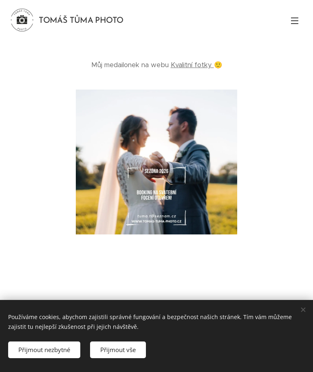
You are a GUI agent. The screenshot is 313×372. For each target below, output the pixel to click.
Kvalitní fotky (192, 65)
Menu (294, 20)
